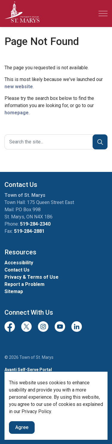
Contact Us (17, 270)
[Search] (100, 141)
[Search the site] (56, 141)
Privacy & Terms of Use (31, 277)
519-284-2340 (35, 224)
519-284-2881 (29, 231)
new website (18, 86)
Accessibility (18, 263)
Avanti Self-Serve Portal (28, 369)
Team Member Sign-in (26, 382)
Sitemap (13, 291)
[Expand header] (103, 13)
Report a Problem (24, 284)
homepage (16, 113)
